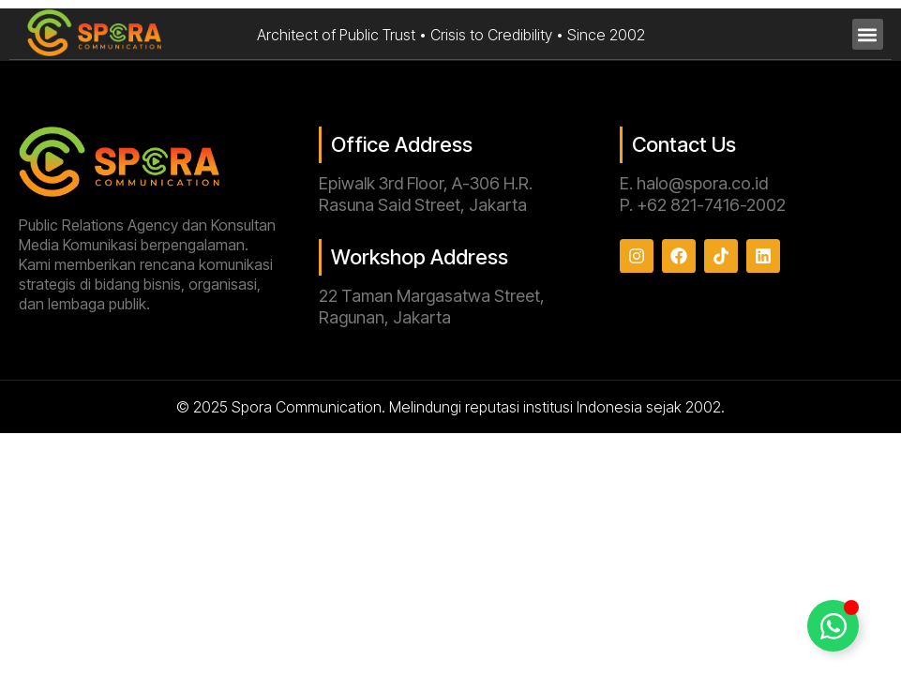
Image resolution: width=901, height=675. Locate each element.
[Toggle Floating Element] (833, 626)
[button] (867, 34)
